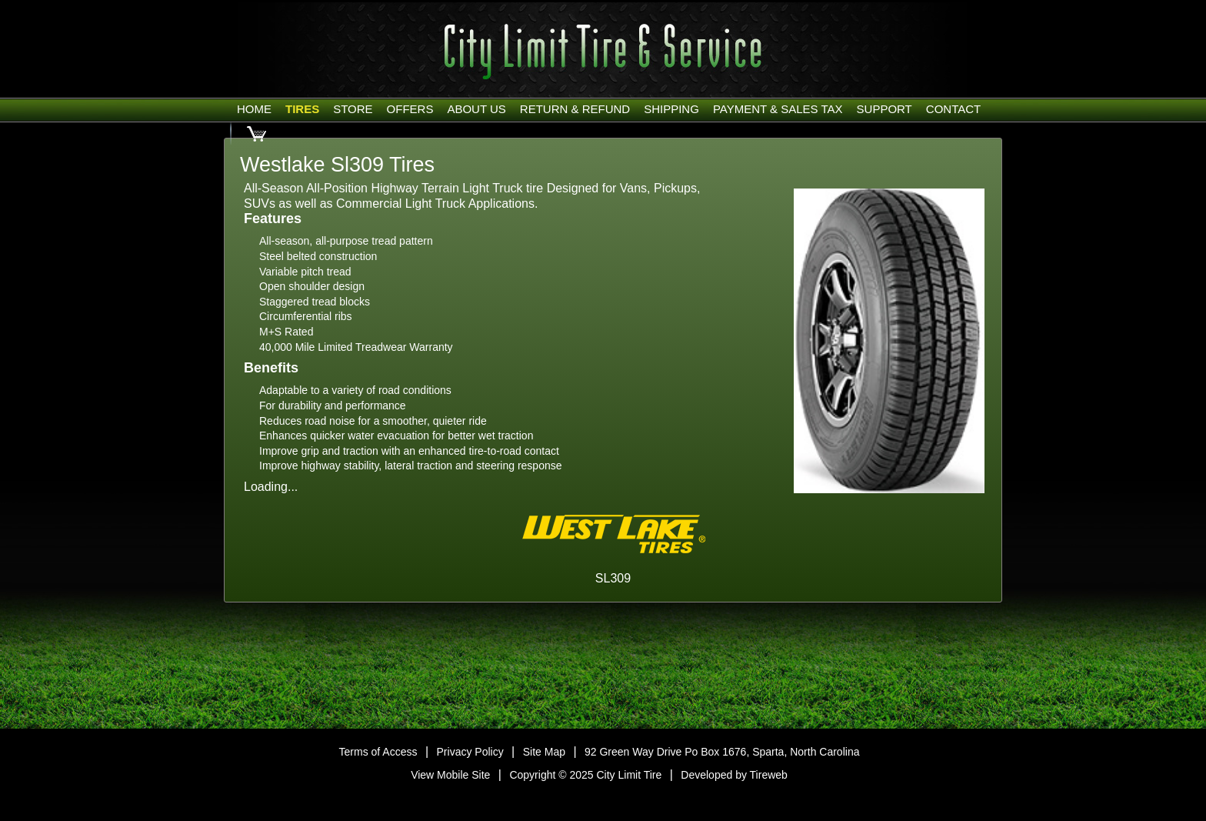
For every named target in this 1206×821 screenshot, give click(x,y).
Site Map (544, 752)
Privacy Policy (470, 752)
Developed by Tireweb (734, 775)
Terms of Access (378, 752)
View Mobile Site (450, 775)
